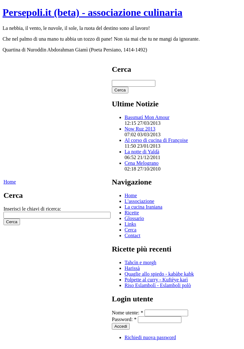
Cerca (130, 229)
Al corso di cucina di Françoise (156, 140)
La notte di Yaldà (142, 151)
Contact (132, 235)
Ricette (132, 212)
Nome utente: (127, 312)
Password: (124, 319)
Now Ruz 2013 (140, 128)
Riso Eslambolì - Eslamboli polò (158, 285)
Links (130, 224)
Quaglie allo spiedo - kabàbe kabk (159, 274)
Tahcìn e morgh (140, 262)
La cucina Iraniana (143, 207)
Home (9, 182)
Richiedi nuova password (150, 337)
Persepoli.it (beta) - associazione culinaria (92, 12)
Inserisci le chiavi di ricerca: (32, 208)
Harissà (132, 268)
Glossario (134, 218)
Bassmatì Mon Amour (147, 117)
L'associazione (139, 201)
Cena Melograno (142, 163)
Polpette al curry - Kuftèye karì (156, 279)
